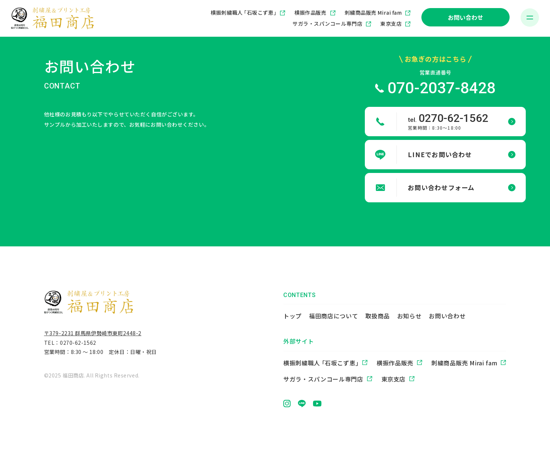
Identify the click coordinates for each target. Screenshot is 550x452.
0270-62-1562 (78, 344)
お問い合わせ (465, 17)
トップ (292, 315)
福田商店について (333, 315)
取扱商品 (377, 315)
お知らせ (409, 315)
